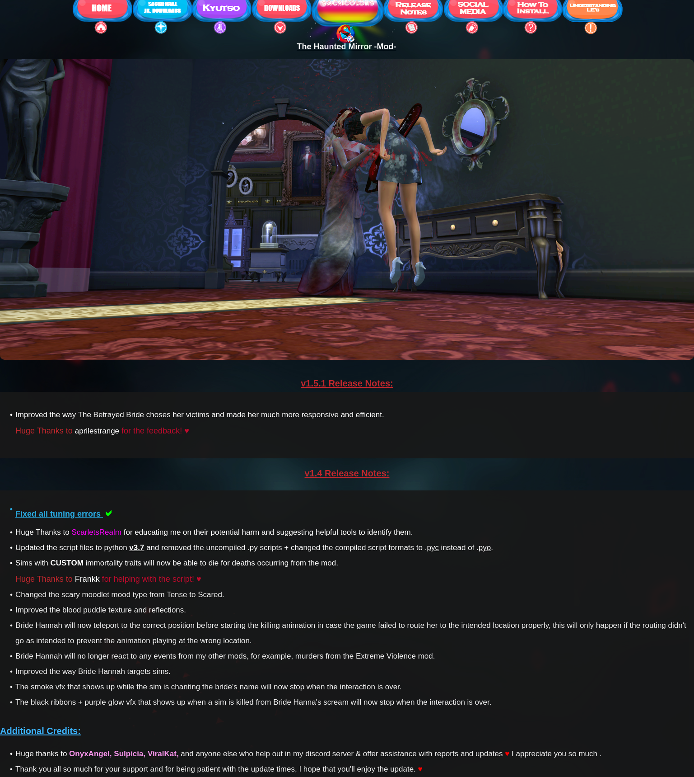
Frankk (87, 579)
